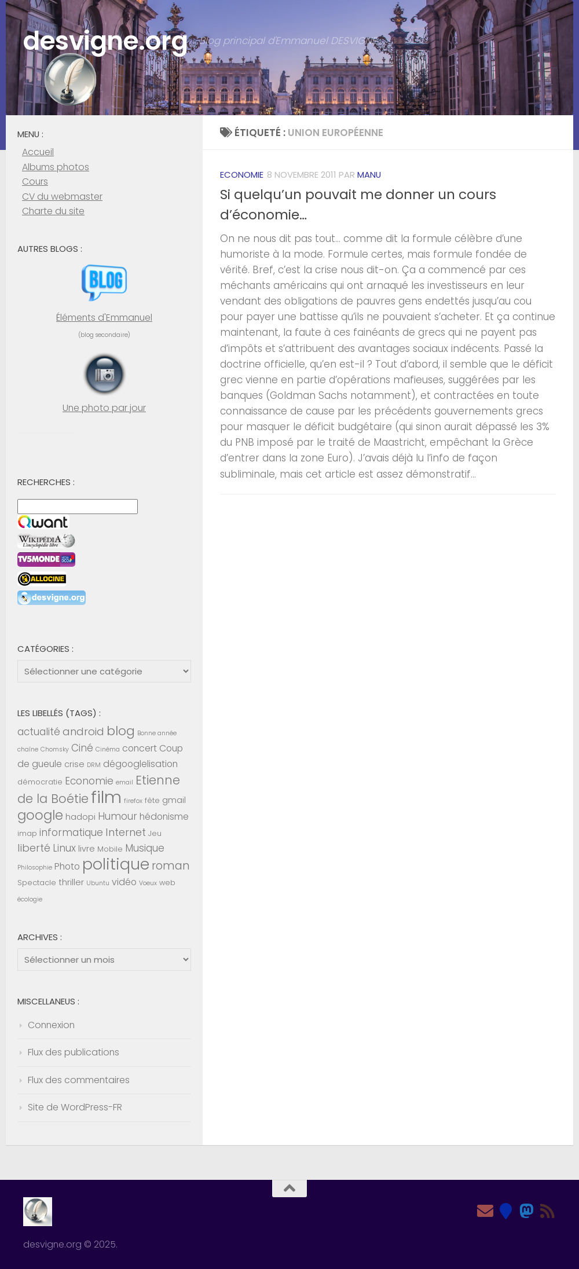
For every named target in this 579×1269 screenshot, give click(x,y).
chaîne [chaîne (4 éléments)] (27, 749)
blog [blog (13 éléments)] (121, 731)
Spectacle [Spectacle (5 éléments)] (36, 882)
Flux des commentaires (79, 1080)
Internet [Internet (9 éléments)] (125, 832)
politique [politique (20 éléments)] (115, 864)
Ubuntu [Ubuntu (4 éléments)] (97, 883)
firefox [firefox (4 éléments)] (133, 801)
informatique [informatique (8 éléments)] (71, 832)
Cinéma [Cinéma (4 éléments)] (108, 749)
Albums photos (55, 167)
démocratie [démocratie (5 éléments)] (40, 782)
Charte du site (53, 211)
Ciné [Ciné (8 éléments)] (82, 748)
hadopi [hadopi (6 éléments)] (80, 817)
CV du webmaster (62, 196)
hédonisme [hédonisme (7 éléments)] (164, 816)
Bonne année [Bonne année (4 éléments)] (157, 733)
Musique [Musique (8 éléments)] (144, 848)
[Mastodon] (527, 1211)
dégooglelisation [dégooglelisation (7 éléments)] (140, 764)
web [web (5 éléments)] (167, 882)
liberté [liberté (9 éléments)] (33, 848)
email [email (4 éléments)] (124, 782)
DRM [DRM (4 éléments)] (94, 765)
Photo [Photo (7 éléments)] (67, 866)
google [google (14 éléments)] (40, 815)
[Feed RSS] (548, 1211)
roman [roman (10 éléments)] (171, 866)
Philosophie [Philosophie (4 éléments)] (34, 867)
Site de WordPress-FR (75, 1107)
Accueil (38, 152)
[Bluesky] (506, 1211)
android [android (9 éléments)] (83, 731)
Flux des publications (73, 1052)
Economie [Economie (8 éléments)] (89, 781)
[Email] (485, 1211)
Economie (241, 174)
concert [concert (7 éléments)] (139, 748)
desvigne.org (106, 41)
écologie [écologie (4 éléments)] (29, 899)
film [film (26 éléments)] (106, 797)
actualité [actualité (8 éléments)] (38, 732)
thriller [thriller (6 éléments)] (71, 882)
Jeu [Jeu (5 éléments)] (155, 833)
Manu (369, 174)
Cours (35, 181)
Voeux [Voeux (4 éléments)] (148, 883)
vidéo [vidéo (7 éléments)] (124, 882)
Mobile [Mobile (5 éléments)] (110, 849)
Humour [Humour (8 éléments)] (117, 816)
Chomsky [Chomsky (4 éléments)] (55, 749)
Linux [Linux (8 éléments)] (64, 848)
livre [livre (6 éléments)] (86, 848)
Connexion (51, 1025)
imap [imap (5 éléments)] (27, 833)
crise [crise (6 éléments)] (74, 764)
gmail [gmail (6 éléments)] (174, 800)
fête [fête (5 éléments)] (152, 800)
